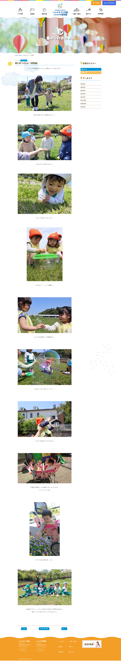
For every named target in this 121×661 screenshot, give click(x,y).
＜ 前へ (24, 628)
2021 (82, 101)
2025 (82, 88)
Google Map (24, 650)
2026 (82, 85)
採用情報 (100, 9)
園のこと (88, 9)
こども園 (20, 9)
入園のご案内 (77, 10)
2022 (82, 98)
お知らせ (84, 73)
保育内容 (44, 10)
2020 (82, 104)
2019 (82, 108)
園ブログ (24, 60)
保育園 (32, 10)
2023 (82, 95)
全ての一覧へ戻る (44, 628)
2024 (82, 91)
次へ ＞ (65, 628)
